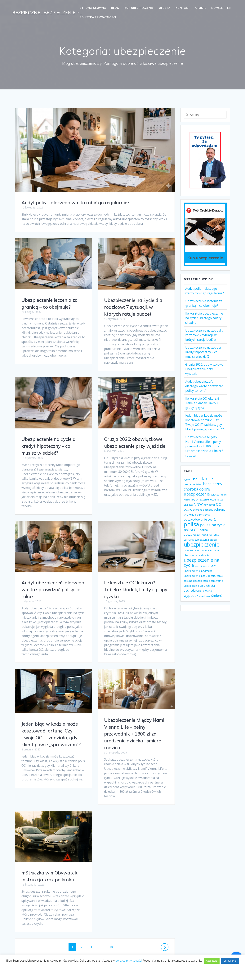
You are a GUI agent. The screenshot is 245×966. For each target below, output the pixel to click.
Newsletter (221, 8)
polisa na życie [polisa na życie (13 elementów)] (212, 524)
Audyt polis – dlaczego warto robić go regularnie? (75, 202)
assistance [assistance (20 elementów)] (202, 479)
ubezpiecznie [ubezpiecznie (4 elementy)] (191, 585)
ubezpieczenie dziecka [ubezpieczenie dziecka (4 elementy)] (197, 555)
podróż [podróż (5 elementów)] (212, 519)
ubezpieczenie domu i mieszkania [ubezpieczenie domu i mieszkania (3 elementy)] (201, 550)
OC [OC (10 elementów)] (218, 504)
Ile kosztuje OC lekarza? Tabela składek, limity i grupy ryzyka (53, 582)
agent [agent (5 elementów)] (187, 479)
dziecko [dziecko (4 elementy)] (215, 494)
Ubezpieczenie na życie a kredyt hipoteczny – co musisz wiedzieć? (48, 439)
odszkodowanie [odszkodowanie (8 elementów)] (195, 519)
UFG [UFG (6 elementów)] (203, 585)
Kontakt (183, 8)
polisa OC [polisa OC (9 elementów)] (191, 529)
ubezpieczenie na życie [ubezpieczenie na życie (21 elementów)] (201, 562)
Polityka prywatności (98, 17)
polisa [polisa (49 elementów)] (191, 524)
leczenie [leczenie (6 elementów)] (204, 499)
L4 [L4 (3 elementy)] (197, 499)
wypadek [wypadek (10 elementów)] (191, 595)
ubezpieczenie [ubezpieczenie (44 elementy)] (201, 544)
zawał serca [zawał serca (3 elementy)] (205, 596)
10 (112, 918)
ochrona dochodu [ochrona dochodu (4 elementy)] (203, 509)
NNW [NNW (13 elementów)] (198, 504)
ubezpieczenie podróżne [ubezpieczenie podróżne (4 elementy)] (198, 571)
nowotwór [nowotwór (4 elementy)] (209, 504)
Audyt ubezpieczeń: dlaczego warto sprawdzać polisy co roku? (135, 578)
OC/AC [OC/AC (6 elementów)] (188, 509)
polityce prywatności (128, 960)
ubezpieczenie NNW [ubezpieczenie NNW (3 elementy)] (205, 566)
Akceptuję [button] (211, 960)
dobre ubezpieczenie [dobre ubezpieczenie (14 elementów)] (197, 491)
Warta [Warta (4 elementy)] (208, 590)
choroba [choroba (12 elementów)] (191, 489)
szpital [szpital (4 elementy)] (213, 539)
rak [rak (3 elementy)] (210, 535)
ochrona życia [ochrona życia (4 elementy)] (203, 514)
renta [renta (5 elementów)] (216, 534)
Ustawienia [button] (230, 960)
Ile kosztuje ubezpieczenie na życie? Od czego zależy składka (204, 318)
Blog (115, 8)
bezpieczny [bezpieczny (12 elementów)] (212, 483)
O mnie (200, 8)
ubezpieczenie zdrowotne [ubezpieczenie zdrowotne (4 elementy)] (208, 580)
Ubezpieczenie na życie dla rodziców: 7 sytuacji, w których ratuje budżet (133, 307)
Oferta (164, 8)
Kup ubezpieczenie (139, 8)
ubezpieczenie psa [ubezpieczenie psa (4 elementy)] (194, 575)
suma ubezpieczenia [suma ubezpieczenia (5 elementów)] (196, 539)
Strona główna (93, 8)
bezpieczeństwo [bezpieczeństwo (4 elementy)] (193, 484)
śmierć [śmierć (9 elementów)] (216, 595)
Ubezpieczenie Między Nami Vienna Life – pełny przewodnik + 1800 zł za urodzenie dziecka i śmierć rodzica (51, 727)
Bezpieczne (47, 12)
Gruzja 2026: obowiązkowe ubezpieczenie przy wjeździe (204, 369)
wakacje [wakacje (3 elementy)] (200, 591)
